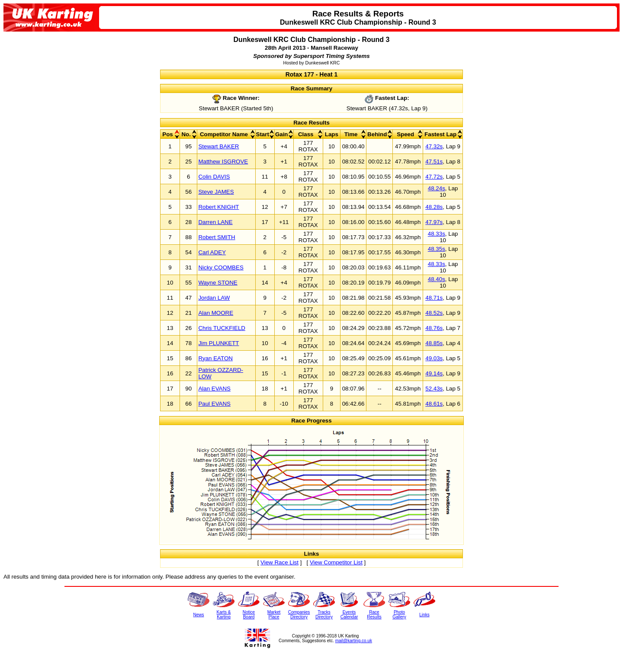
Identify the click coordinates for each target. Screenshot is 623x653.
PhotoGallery (399, 614)
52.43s (434, 388)
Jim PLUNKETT (218, 343)
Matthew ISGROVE (223, 161)
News (198, 614)
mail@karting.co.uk (353, 640)
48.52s (434, 313)
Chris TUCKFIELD (221, 328)
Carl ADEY (212, 252)
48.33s (436, 233)
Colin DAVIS (214, 176)
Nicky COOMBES (220, 267)
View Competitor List (336, 562)
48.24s (436, 188)
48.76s (434, 328)
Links (424, 614)
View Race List (279, 562)
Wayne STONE (217, 282)
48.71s (434, 297)
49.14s (434, 373)
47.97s (434, 222)
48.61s (434, 403)
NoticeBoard (249, 614)
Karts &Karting (224, 614)
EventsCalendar (349, 614)
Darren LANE (215, 222)
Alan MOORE (215, 313)
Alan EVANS (214, 388)
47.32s (434, 146)
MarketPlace (274, 614)
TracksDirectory (324, 614)
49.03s (434, 358)
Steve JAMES (216, 192)
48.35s (436, 249)
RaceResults (374, 614)
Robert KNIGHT (218, 207)
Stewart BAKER (218, 146)
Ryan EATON (215, 358)
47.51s (434, 161)
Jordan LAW (214, 297)
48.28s (434, 207)
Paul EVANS (214, 403)
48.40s (436, 279)
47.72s (434, 176)
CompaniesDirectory (299, 614)
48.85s (434, 343)
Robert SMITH (216, 237)
